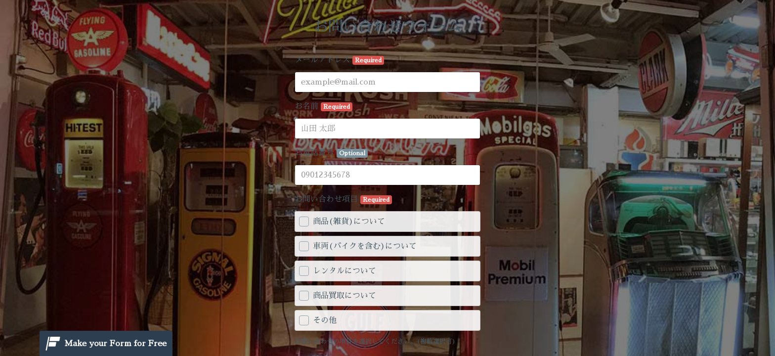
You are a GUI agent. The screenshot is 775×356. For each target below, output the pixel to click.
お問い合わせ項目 (343, 199)
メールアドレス (339, 60)
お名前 (323, 106)
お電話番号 (331, 153)
